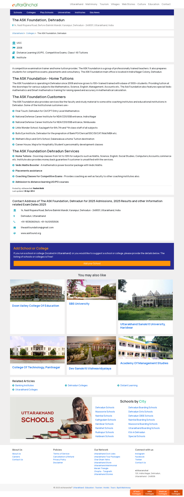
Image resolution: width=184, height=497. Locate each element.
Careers (16, 456)
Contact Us (17, 459)
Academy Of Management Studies (144, 363)
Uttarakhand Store (102, 462)
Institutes (80, 12)
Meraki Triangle (101, 468)
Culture (141, 4)
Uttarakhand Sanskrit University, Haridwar (142, 325)
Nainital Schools (103, 415)
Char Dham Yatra (102, 459)
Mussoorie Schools (105, 411)
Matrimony (91, 4)
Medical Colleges (163, 492)
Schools (18, 12)
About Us (16, 453)
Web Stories (128, 4)
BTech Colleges (136, 492)
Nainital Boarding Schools (142, 419)
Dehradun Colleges (78, 385)
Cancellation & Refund (63, 456)
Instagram (140, 453)
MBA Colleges (149, 492)
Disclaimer (58, 462)
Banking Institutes (24, 385)
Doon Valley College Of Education (35, 306)
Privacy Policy (59, 459)
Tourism (104, 4)
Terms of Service (61, 453)
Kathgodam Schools (105, 419)
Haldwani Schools (104, 436)
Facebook (139, 456)
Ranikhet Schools (104, 428)
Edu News (94, 12)
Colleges (31, 12)
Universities (64, 12)
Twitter (138, 459)
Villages (115, 4)
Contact (166, 4)
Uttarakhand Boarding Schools (144, 428)
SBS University (79, 304)
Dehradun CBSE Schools (141, 415)
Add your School (92, 263)
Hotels (106, 487)
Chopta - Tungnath (103, 471)
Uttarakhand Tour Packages (107, 456)
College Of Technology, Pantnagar (36, 367)
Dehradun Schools (104, 407)
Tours (113, 487)
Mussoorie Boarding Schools (143, 423)
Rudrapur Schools (104, 432)
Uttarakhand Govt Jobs (104, 453)
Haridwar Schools (104, 423)
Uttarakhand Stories (103, 474)
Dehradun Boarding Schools (143, 407)
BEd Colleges (176, 492)
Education (153, 4)
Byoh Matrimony (124, 487)
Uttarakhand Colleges (26, 389)
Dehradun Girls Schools (141, 411)
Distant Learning (128, 385)
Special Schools (137, 436)
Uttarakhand (76, 4)
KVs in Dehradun (137, 432)
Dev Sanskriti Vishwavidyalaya (90, 368)
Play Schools (46, 12)
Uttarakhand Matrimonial (105, 465)
